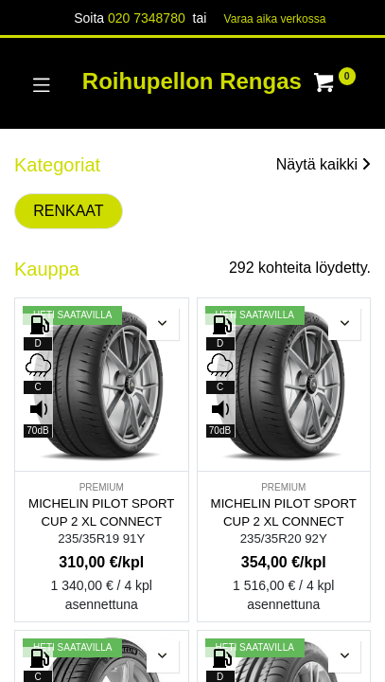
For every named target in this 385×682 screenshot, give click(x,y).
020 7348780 (146, 18)
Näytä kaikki (323, 164)
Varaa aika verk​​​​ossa (275, 19)
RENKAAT (68, 211)
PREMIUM (101, 487)
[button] (163, 324)
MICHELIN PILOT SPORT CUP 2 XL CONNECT (101, 512)
